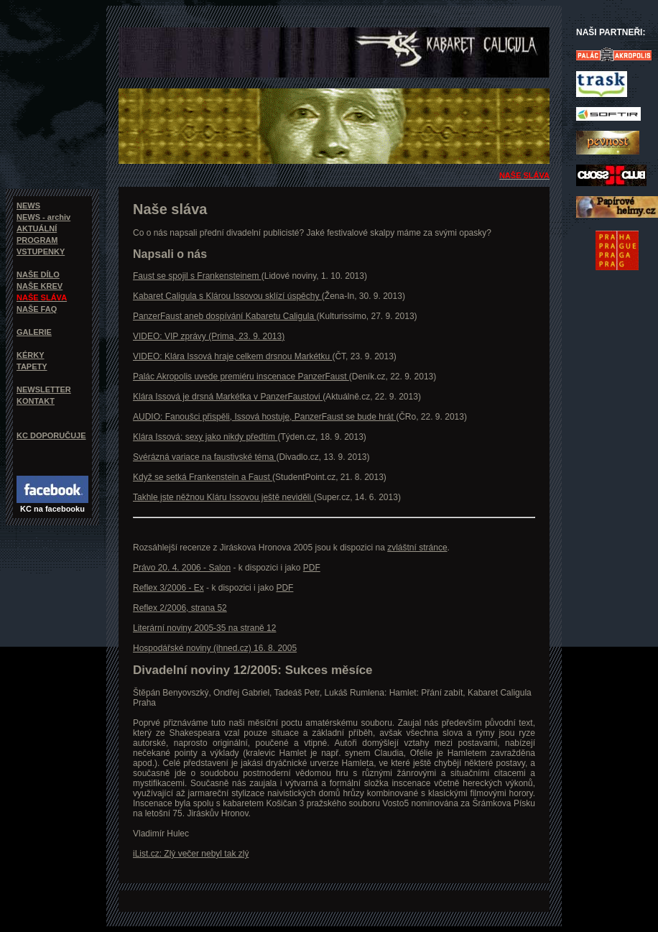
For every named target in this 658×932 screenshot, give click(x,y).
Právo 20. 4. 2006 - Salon (182, 568)
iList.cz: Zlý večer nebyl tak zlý (191, 854)
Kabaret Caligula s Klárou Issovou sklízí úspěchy (227, 296)
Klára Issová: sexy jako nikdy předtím (205, 437)
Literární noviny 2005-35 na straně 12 (204, 628)
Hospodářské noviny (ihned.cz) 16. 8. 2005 (215, 648)
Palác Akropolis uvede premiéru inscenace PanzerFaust (241, 377)
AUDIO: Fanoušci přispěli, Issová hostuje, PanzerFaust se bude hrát (264, 417)
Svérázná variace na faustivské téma (204, 457)
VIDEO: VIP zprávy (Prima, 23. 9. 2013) (208, 336)
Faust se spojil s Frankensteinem (197, 276)
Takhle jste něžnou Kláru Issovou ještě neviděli (223, 497)
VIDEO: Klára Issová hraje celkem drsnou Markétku (232, 356)
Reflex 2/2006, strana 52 (180, 608)
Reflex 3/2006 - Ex (168, 588)
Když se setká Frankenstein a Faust (202, 477)
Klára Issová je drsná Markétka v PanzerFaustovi (228, 397)
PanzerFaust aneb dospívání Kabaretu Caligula (225, 316)
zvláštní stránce (417, 548)
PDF (311, 568)
